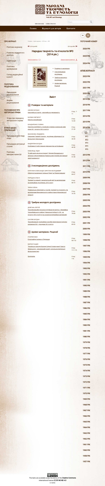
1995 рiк (86, 257)
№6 (86, 149)
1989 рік (86, 291)
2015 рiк (86, 122)
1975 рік (86, 365)
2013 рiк (86, 155)
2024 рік (86, 63)
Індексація (11, 61)
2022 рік (86, 82)
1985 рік (86, 314)
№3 (86, 140)
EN (88, 35)
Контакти (71, 28)
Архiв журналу (87, 71)
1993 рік (86, 268)
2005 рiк (86, 200)
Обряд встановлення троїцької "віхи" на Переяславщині (46, 173)
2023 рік (86, 76)
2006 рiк (86, 195)
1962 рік (86, 439)
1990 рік (86, 286)
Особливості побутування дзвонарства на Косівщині (45, 146)
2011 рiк (86, 166)
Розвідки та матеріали (62, 68)
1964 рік (86, 427)
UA (82, 35)
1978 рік (86, 348)
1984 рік (86, 320)
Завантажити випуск (68, 59)
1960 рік (86, 450)
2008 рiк (86, 183)
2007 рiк (86, 189)
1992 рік (86, 274)
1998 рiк (86, 240)
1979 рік (86, 342)
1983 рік (86, 325)
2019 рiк (86, 99)
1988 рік (86, 297)
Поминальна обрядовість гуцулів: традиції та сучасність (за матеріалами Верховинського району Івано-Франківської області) (48, 192)
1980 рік (86, 337)
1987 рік (86, 303)
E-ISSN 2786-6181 (51, 24)
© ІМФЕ (52, 483)
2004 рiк (86, 206)
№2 (86, 136)
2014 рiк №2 (33, 46)
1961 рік (86, 445)
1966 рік (86, 416)
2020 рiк (86, 93)
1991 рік (86, 280)
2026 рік (86, 49)
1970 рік (86, 393)
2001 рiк (86, 223)
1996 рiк (86, 251)
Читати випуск (33, 59)
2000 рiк (86, 229)
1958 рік (86, 456)
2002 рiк (86, 217)
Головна (33, 28)
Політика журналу (14, 47)
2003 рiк (86, 212)
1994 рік (86, 263)
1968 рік (86, 405)
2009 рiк (86, 178)
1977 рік (86, 354)
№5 (86, 146)
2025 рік (86, 56)
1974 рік (86, 371)
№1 (86, 133)
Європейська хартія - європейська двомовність (44, 112)
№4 (86, 143)
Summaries (31, 256)
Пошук (92, 22)
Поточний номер (88, 41)
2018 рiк (86, 105)
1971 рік (86, 388)
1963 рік (86, 433)
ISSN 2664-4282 (39, 24)
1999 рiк (86, 234)
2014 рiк (86, 127)
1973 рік (86, 376)
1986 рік (86, 308)
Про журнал (10, 41)
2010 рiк (86, 172)
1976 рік (86, 359)
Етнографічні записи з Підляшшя (39, 239)
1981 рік (86, 331)
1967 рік (86, 410)
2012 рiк (86, 161)
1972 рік (86, 382)
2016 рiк (86, 116)
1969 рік (86, 399)
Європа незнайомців (35, 120)
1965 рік (86, 422)
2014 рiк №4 (71, 46)
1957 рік (86, 462)
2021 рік (86, 88)
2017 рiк (86, 110)
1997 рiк (86, 246)
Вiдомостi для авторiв (51, 28)
